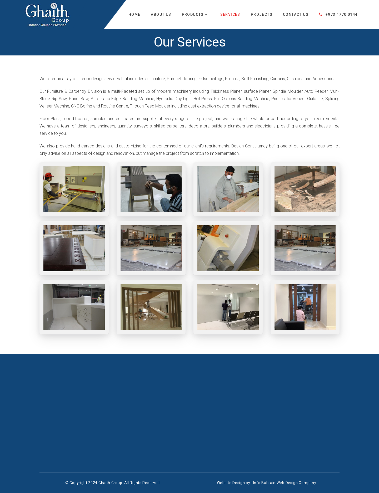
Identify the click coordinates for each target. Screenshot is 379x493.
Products (195, 14)
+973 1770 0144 (338, 14)
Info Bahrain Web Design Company (284, 483)
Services (230, 14)
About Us (161, 14)
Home (134, 14)
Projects (261, 14)
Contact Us (295, 14)
